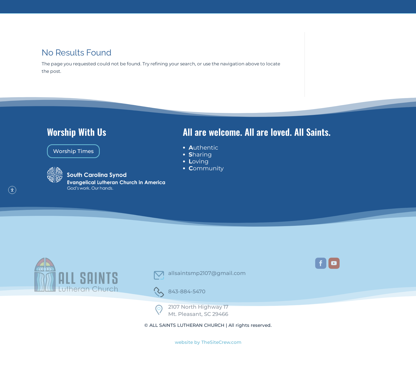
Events (265, 28)
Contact (304, 28)
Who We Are (201, 28)
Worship (286, 28)
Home (183, 28)
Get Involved (230, 28)
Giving (250, 28)
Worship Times (73, 162)
